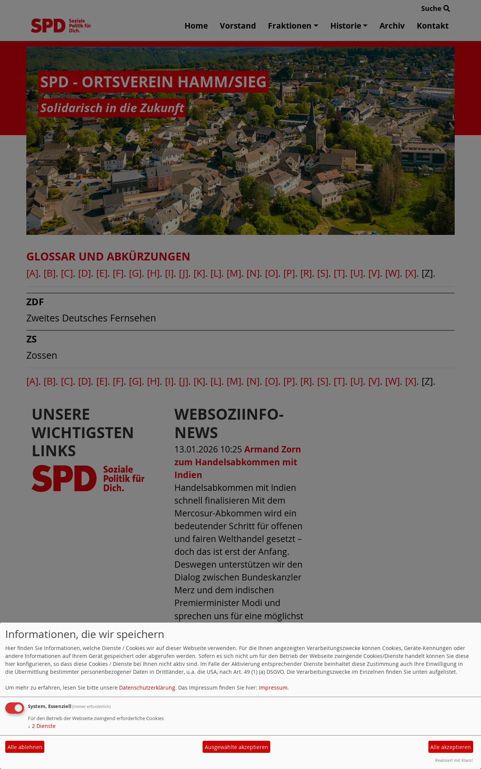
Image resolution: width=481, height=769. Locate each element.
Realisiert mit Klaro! (454, 760)
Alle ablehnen (25, 747)
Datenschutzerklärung (147, 687)
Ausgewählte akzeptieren (236, 747)
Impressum (273, 687)
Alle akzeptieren (450, 747)
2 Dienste (42, 725)
